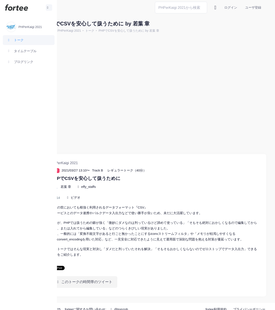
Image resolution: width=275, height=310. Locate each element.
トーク (112, 30)
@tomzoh (141, 303)
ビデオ (98, 186)
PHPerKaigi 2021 (91, 30)
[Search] (181, 7)
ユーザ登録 (253, 7)
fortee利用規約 (216, 303)
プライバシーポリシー (249, 303)
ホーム (71, 30)
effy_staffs (111, 175)
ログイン (230, 7)
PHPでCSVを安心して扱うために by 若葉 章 (151, 30)
